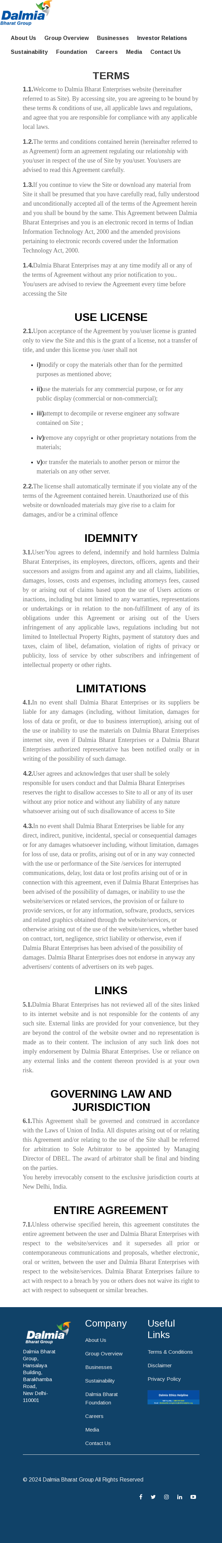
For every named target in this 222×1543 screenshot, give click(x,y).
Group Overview (66, 38)
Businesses (113, 38)
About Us (23, 38)
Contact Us (165, 52)
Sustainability (29, 52)
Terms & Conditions (170, 1352)
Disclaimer (160, 1365)
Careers (107, 52)
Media (134, 52)
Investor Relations (162, 38)
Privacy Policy (164, 1379)
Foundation (71, 52)
